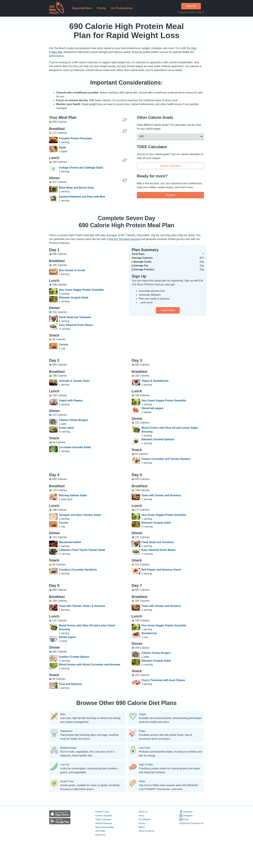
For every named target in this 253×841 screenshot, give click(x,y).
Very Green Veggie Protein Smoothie (81, 289)
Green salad (66, 427)
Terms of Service (147, 831)
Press (141, 815)
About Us (143, 811)
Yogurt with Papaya (71, 400)
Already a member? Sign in (191, 12)
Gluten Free (67, 781)
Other (142, 781)
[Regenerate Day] (124, 120)
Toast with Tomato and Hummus (161, 495)
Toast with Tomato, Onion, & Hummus (82, 606)
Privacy (142, 823)
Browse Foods (102, 811)
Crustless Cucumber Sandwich (78, 569)
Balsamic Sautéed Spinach (158, 439)
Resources (100, 835)
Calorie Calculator (170, 165)
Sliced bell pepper (153, 408)
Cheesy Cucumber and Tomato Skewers (166, 459)
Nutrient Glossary (103, 823)
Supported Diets (82, 8)
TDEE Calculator (103, 819)
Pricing (101, 8)
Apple (62, 147)
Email (183, 819)
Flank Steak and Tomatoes (75, 317)
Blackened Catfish (70, 542)
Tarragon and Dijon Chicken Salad (80, 515)
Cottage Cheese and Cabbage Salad (81, 167)
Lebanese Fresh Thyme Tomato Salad (82, 550)
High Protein (146, 765)
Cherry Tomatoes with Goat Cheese (163, 680)
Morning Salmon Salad (73, 495)
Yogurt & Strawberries (155, 380)
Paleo (142, 731)
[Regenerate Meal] (124, 131)
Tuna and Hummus (70, 684)
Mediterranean (68, 748)
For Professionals (122, 8)
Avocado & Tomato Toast (74, 380)
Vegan (142, 714)
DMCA (142, 827)
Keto (63, 714)
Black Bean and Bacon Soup (76, 187)
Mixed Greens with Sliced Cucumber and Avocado (89, 664)
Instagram (186, 815)
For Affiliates (144, 819)
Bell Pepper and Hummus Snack (161, 569)
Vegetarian (66, 731)
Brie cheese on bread (72, 270)
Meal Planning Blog (104, 827)
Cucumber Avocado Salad (75, 447)
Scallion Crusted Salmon (74, 656)
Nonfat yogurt (67, 637)
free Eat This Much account (124, 239)
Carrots (63, 344)
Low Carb (144, 748)
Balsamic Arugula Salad (73, 297)
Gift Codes (100, 831)
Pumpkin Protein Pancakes (75, 138)
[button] (170, 136)
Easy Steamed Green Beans (76, 325)
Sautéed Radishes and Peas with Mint (82, 196)
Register (170, 195)
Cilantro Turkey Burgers (73, 420)
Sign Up (191, 6)
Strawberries (149, 633)
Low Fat (64, 765)
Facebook (185, 811)
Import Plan (167, 310)
